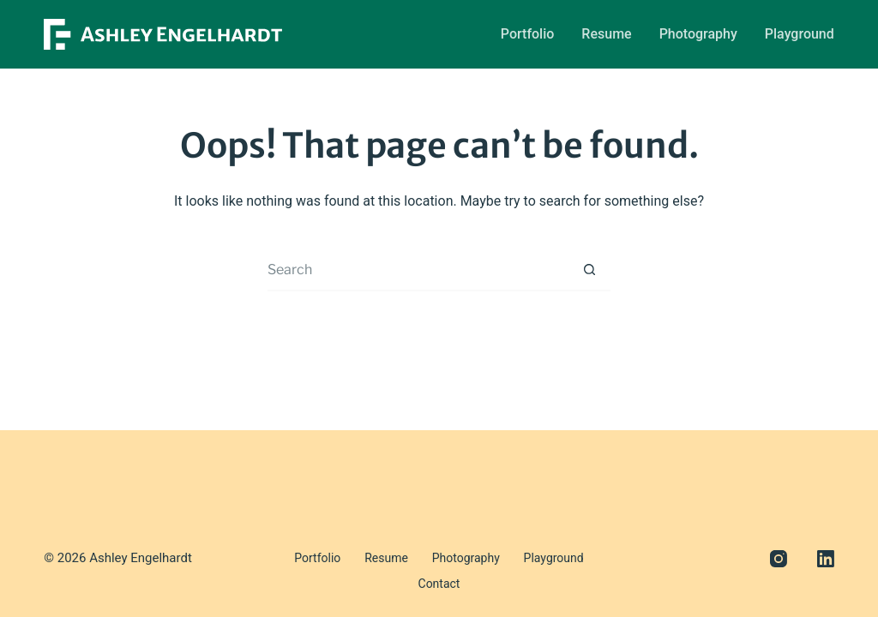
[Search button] (589, 270)
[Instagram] (778, 582)
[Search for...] (418, 270)
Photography (698, 34)
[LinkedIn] (825, 582)
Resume (606, 34)
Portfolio (528, 34)
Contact (589, 582)
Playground (799, 34)
